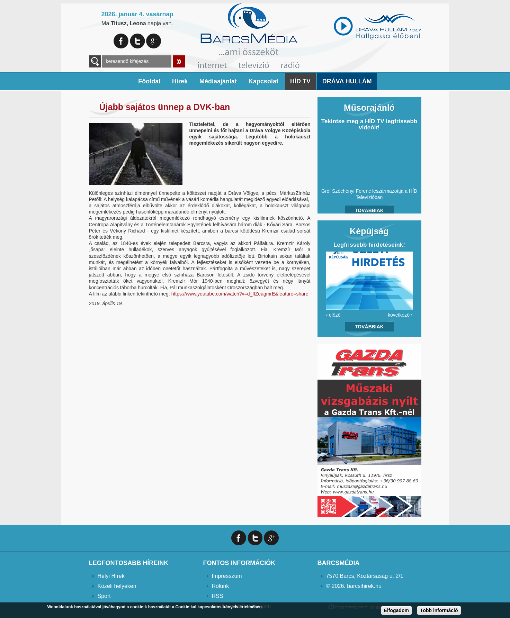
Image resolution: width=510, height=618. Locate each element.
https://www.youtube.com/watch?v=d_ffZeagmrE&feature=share (239, 294)
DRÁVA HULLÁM (347, 81)
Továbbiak (369, 210)
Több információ (439, 610)
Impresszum (227, 576)
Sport (104, 596)
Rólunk (220, 586)
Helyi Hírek (111, 576)
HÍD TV (300, 81)
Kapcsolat (263, 81)
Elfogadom (396, 610)
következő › (400, 315)
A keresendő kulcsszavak (95, 61)
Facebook (121, 41)
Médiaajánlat (218, 81)
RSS (217, 596)
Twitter (137, 41)
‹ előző (333, 315)
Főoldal (149, 81)
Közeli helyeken (117, 586)
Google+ (153, 41)
